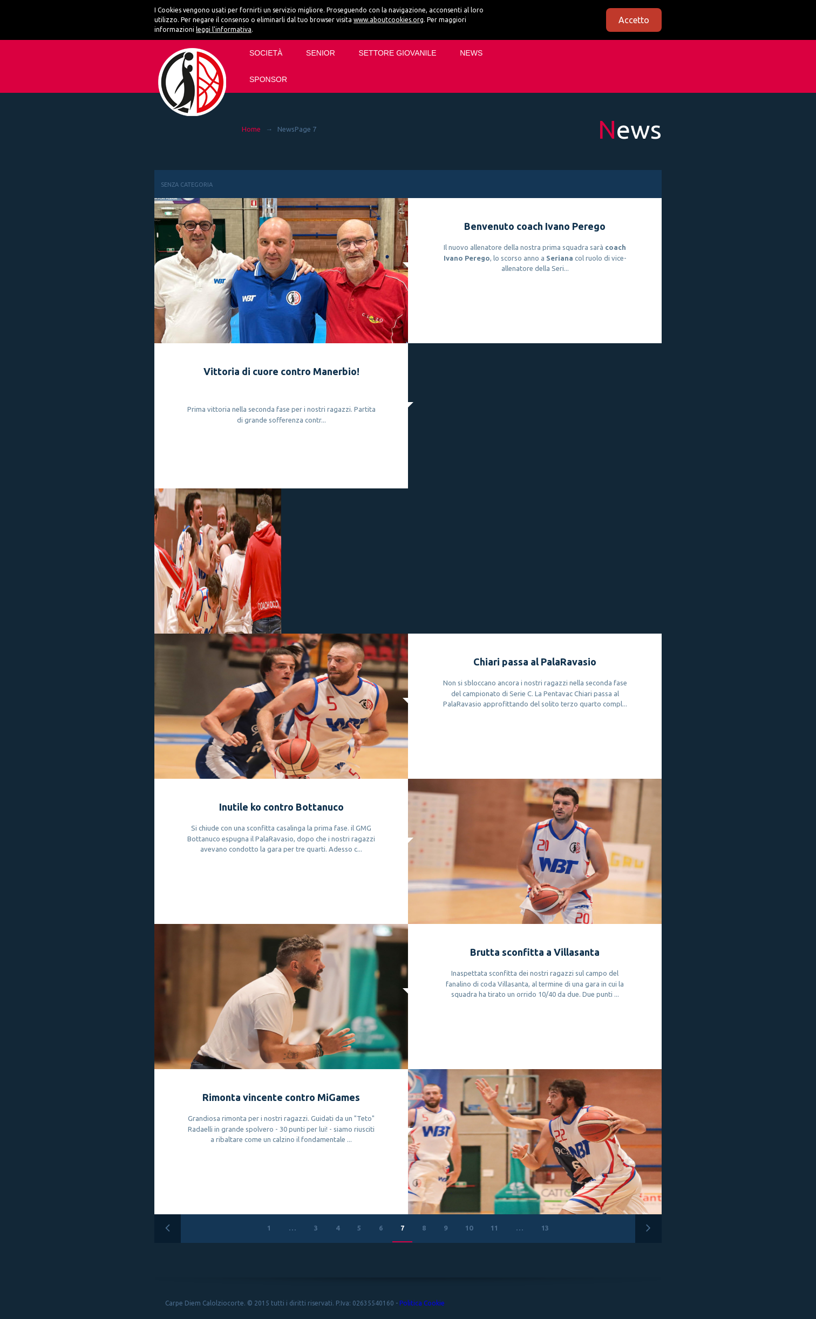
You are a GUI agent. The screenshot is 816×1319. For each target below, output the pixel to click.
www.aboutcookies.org (388, 19)
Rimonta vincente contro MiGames (281, 1097)
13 (545, 1228)
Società (265, 53)
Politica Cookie (422, 1303)
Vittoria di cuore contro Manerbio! (281, 371)
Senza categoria (187, 184)
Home (251, 129)
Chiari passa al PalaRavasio (534, 661)
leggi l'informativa (223, 29)
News (471, 53)
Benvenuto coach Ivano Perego (535, 226)
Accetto (633, 20)
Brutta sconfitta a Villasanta (535, 952)
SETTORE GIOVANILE (397, 53)
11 (494, 1228)
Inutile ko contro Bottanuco (281, 806)
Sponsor (268, 79)
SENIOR (320, 53)
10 (469, 1228)
